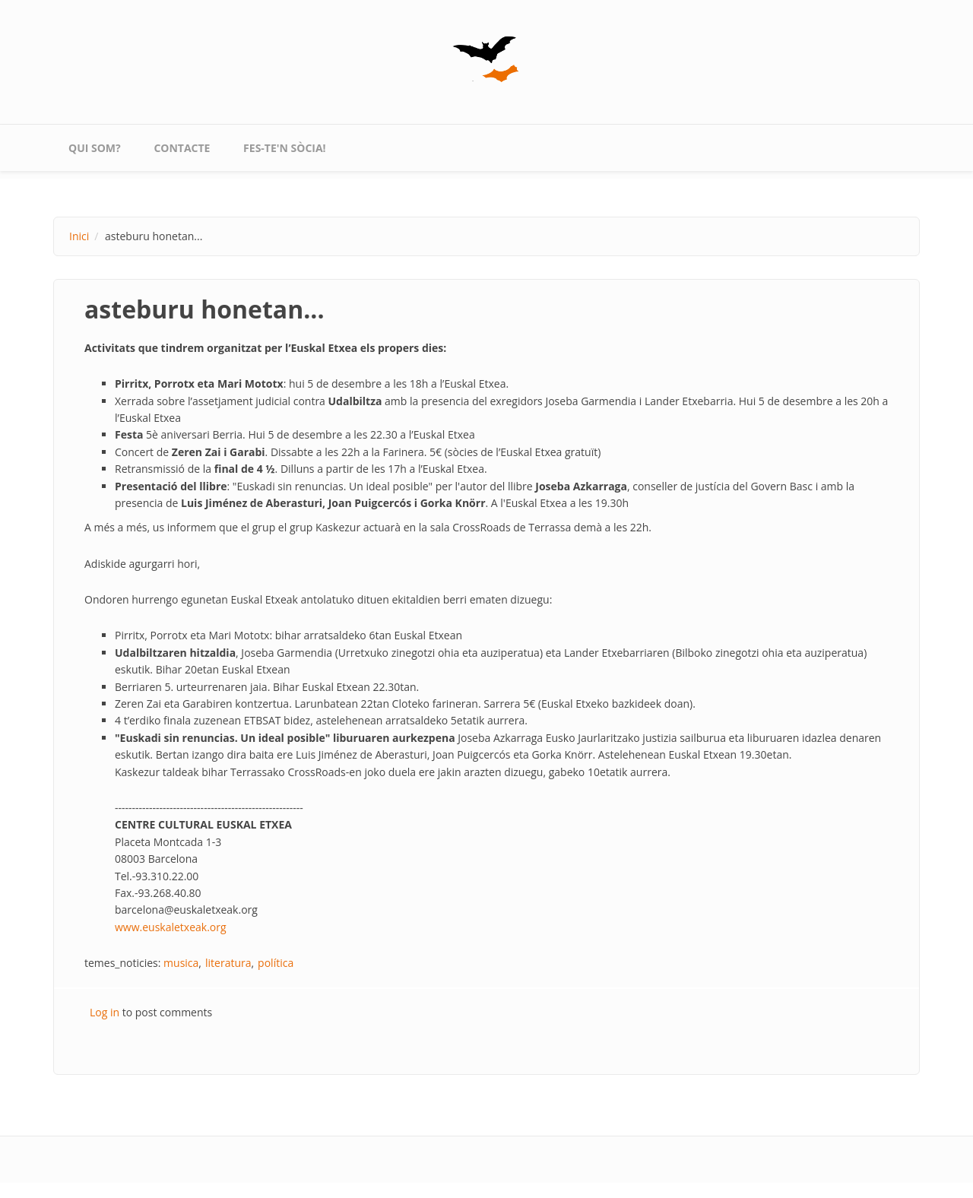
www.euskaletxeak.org (171, 927)
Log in (104, 1012)
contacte (182, 148)
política (275, 963)
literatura (228, 963)
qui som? (94, 148)
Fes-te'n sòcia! (284, 148)
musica (180, 963)
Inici (79, 236)
